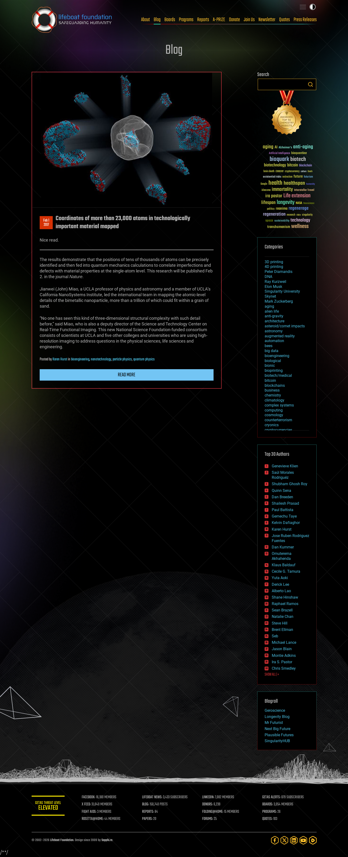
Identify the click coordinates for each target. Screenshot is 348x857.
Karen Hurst (59, 359)
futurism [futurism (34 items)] (308, 177)
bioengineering (80, 359)
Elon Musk (273, 286)
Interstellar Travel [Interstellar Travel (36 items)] (304, 190)
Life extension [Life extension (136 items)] (296, 196)
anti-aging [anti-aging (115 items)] (303, 147)
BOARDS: (267, 804)
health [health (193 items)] (275, 183)
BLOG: (145, 804)
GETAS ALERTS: (271, 797)
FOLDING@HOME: (212, 812)
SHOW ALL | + (272, 675)
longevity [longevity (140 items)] (286, 202)
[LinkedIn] (294, 840)
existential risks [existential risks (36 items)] (272, 177)
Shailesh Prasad (285, 503)
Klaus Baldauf (284, 565)
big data (271, 351)
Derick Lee (280, 584)
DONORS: (207, 804)
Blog (157, 20)
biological (273, 360)
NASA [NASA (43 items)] (299, 203)
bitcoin (270, 380)
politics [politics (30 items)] (271, 209)
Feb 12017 (46, 222)
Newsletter (266, 20)
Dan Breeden (282, 497)
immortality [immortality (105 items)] (282, 189)
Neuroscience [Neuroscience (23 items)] (308, 203)
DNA (268, 276)
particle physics (122, 359)
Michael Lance (284, 642)
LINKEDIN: (208, 797)
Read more (126, 375)
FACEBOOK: (88, 797)
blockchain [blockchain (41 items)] (305, 166)
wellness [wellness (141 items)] (300, 226)
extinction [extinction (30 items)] (287, 177)
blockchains (275, 385)
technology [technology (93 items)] (300, 220)
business (272, 390)
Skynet (270, 296)
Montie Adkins (284, 655)
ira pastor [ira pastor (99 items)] (273, 196)
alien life (272, 311)
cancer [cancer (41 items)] (280, 171)
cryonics (272, 425)
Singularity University (282, 291)
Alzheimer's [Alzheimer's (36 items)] (285, 148)
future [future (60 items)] (298, 176)
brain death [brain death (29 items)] (268, 171)
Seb (275, 636)
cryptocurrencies (278, 430)
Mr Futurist (274, 722)
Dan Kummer (283, 547)
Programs (186, 20)
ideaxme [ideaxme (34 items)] (266, 190)
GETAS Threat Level (48, 806)
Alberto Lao (281, 591)
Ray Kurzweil (275, 281)
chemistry (273, 395)
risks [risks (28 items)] (298, 214)
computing (274, 410)
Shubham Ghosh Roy (289, 484)
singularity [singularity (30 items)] (307, 215)
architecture (274, 321)
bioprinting (274, 370)
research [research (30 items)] (291, 215)
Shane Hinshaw (285, 597)
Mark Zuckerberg (279, 301)
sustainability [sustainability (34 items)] (281, 221)
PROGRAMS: (269, 812)
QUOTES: (267, 819)
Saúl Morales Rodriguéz (283, 475)
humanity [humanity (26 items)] (310, 184)
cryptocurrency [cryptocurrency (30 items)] (292, 171)
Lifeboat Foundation (61, 840)
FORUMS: (207, 819)
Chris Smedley (284, 668)
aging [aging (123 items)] (268, 147)
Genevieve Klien (285, 466)
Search (310, 84)
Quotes (284, 20)
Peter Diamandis (278, 271)
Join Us (249, 20)
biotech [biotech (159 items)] (298, 159)
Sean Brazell (282, 610)
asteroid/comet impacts (285, 326)
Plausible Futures (279, 735)
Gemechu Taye (284, 516)
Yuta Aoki (280, 578)
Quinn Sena (281, 490)
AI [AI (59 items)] (276, 147)
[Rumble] (313, 840)
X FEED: (86, 804)
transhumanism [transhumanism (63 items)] (278, 227)
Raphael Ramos (285, 603)
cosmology (274, 415)
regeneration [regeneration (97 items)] (274, 214)
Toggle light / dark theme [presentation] (313, 7)
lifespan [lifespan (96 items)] (268, 202)
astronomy (274, 331)
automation (274, 341)
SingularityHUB (277, 741)
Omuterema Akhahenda (281, 556)
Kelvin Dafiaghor (286, 522)
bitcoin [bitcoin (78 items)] (292, 165)
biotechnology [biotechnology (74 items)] (275, 165)
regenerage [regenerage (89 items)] (299, 208)
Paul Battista (282, 510)
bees (268, 346)
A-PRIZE (219, 20)
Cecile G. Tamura (286, 571)
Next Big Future (277, 728)
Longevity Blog (277, 716)
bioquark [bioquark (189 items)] (279, 159)
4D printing (274, 266)
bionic (270, 365)
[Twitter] (284, 840)
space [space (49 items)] (269, 220)
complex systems (279, 405)
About (145, 20)
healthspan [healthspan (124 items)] (294, 183)
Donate (234, 20)
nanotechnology (101, 359)
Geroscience (275, 710)
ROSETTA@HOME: (93, 819)
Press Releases (305, 20)
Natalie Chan (282, 616)
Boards (169, 20)
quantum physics (144, 359)
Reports (203, 20)
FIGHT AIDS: (89, 812)
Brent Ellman (282, 629)
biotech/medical (278, 375)
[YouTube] (303, 840)
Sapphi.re (106, 840)
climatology (274, 400)
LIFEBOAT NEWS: (152, 797)
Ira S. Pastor (282, 662)
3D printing (274, 262)
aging (269, 306)
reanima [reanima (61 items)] (281, 208)
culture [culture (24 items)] (303, 171)
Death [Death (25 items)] (310, 171)
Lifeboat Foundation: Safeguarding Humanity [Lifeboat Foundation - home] (72, 20)
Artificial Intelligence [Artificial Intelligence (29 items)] (279, 153)
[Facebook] (275, 840)
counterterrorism (278, 420)
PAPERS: (147, 819)
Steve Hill (279, 623)
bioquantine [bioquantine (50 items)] (299, 153)
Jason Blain (282, 649)
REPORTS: (148, 812)
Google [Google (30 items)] (264, 184)
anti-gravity (274, 316)
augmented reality (280, 336)
